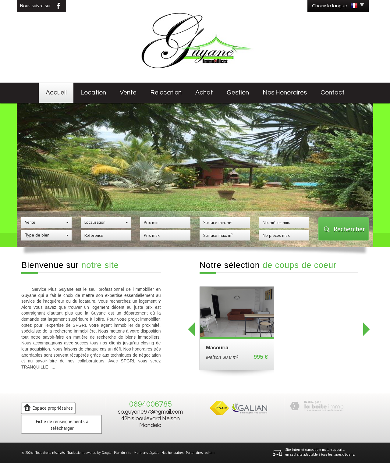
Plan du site (122, 453)
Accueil (56, 92)
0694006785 (150, 404)
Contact (333, 92)
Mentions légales (146, 453)
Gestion (238, 92)
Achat (204, 92)
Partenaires (194, 453)
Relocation (166, 92)
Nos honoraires (285, 92)
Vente (128, 92)
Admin (209, 453)
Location (93, 92)
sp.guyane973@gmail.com (150, 412)
